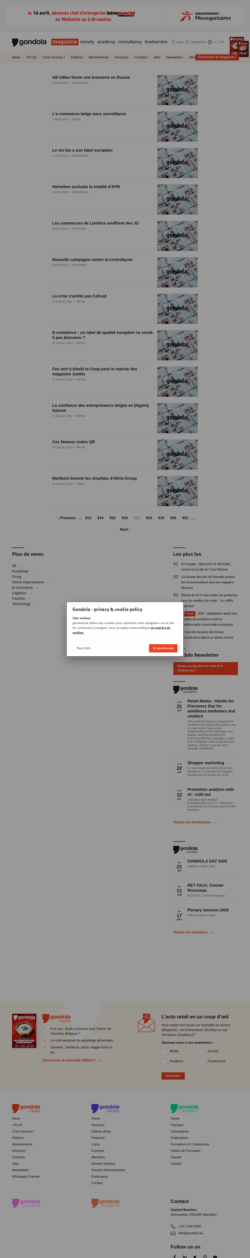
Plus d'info (83, 645)
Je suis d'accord (163, 645)
